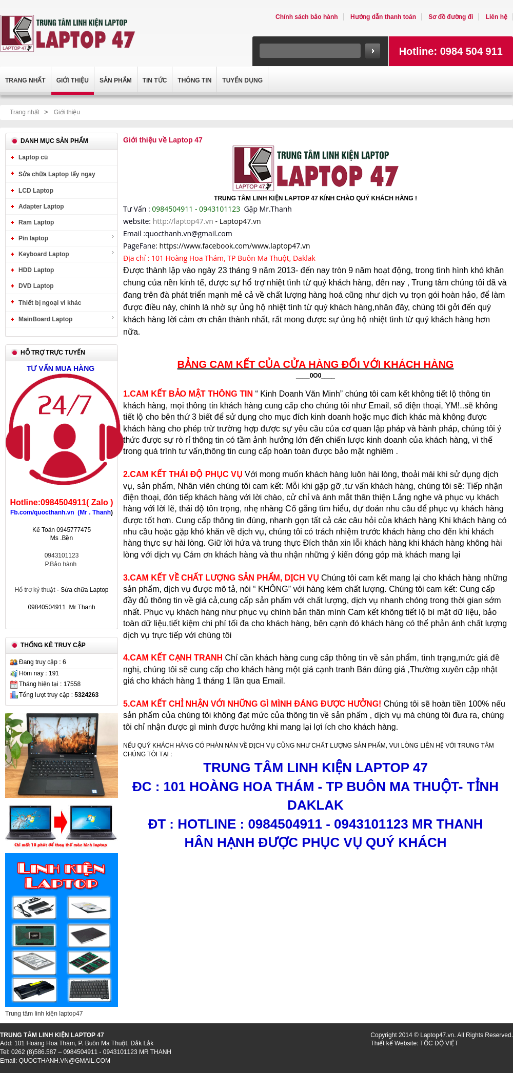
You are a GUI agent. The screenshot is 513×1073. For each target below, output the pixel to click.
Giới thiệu (67, 112)
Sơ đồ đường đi (450, 16)
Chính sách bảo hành (306, 16)
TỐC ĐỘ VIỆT (439, 1043)
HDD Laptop (36, 270)
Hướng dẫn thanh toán (383, 16)
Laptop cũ (33, 157)
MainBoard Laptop (66, 319)
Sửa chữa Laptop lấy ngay (56, 174)
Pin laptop (66, 238)
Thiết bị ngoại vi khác (49, 302)
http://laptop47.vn (183, 221)
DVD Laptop (36, 286)
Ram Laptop (36, 222)
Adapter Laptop (41, 206)
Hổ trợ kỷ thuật (35, 589)
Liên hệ (496, 16)
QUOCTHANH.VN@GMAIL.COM (64, 1060)
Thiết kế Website (393, 1043)
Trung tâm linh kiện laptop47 (44, 1013)
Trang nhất (25, 112)
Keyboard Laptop (66, 254)
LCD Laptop (35, 190)
